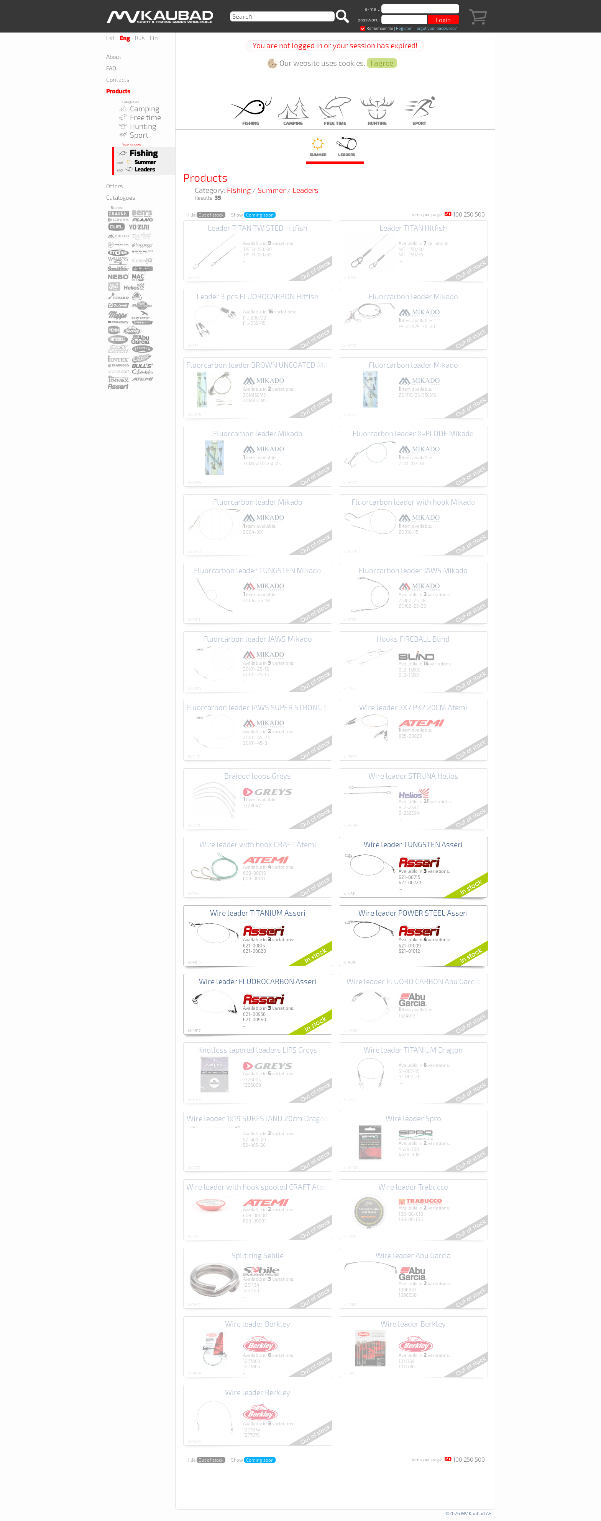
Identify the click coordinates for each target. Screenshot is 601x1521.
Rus (140, 37)
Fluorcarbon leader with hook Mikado (413, 501)
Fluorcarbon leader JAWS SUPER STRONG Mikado (267, 707)
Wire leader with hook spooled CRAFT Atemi (259, 1186)
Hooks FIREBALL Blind (413, 638)
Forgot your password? (435, 28)
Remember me (376, 28)
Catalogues (120, 197)
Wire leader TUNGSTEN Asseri (413, 844)
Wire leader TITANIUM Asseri (257, 912)
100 (457, 214)
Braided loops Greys (257, 775)
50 (448, 214)
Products (118, 91)
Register (404, 28)
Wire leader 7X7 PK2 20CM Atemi (413, 707)
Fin (154, 37)
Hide (205, 215)
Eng (125, 38)
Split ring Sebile (258, 1255)
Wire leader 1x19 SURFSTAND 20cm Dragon (257, 1118)
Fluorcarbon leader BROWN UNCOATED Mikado (264, 364)
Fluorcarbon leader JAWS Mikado (413, 570)
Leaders (139, 169)
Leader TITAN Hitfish (413, 227)
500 (480, 214)
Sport (133, 134)
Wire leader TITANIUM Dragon (413, 1049)
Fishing (137, 153)
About (114, 56)
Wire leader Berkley (257, 1323)
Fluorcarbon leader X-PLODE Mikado (413, 433)
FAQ (111, 68)
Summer (139, 162)
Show (253, 215)
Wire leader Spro (413, 1118)
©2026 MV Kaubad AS (468, 1513)
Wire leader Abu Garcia (413, 1255)
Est (110, 37)
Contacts (118, 79)
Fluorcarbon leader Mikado (413, 296)
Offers (114, 186)
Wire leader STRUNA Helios (413, 775)
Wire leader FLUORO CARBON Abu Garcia (413, 981)
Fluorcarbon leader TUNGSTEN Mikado (257, 570)
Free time (139, 117)
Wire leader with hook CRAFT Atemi (257, 844)
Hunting (137, 126)
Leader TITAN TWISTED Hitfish (257, 227)
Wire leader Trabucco (413, 1186)
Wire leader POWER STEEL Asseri (413, 912)
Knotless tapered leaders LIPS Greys (257, 1049)
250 (468, 214)
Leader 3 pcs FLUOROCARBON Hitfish (258, 296)
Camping (138, 108)
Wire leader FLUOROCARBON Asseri (258, 981)
